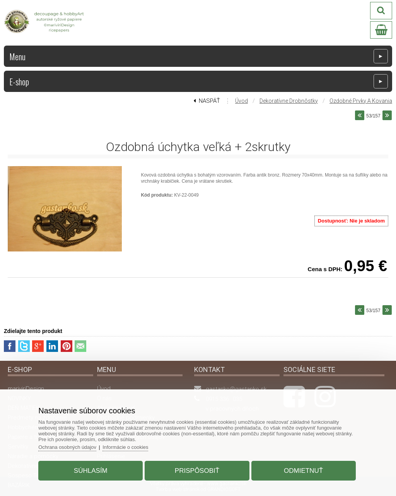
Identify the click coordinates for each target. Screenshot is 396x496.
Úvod (241, 101)
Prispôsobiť (197, 470)
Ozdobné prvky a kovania (360, 101)
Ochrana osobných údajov (68, 447)
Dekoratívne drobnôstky (288, 101)
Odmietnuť (302, 470)
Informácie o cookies (127, 447)
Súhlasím (91, 470)
